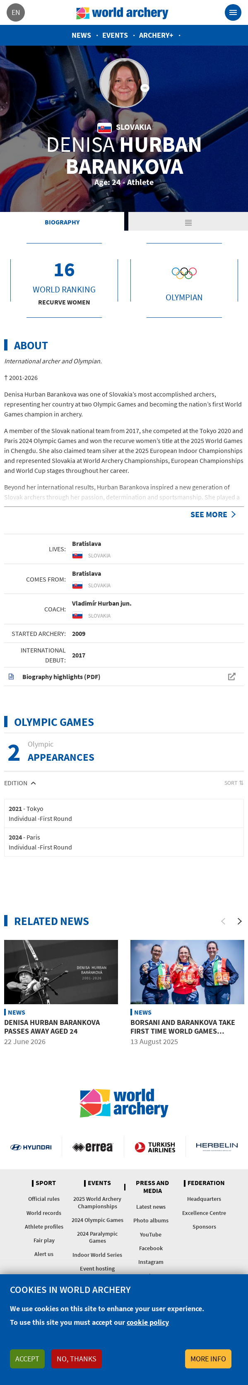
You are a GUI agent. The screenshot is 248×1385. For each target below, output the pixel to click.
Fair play (44, 1240)
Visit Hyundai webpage (30, 1146)
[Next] (240, 921)
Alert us (43, 1254)
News (81, 35)
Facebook (151, 1248)
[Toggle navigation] (233, 12)
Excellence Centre (204, 1213)
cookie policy (148, 1322)
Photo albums (151, 1220)
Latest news (151, 1206)
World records (43, 1213)
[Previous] (223, 921)
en (16, 12)
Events (115, 35)
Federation (206, 1183)
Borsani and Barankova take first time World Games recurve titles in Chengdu (182, 1031)
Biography (62, 222)
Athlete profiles (44, 1226)
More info (208, 1358)
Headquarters (204, 1198)
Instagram (151, 1262)
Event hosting (97, 1268)
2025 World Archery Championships (97, 1202)
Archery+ (156, 35)
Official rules (44, 1198)
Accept (27, 1358)
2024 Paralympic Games (97, 1237)
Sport (46, 1183)
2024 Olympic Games (97, 1220)
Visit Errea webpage (92, 1146)
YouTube (150, 1234)
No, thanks (76, 1358)
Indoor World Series (97, 1254)
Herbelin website (217, 1146)
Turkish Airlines (155, 1146)
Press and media (152, 1187)
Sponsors (204, 1226)
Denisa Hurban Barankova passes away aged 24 (52, 1026)
